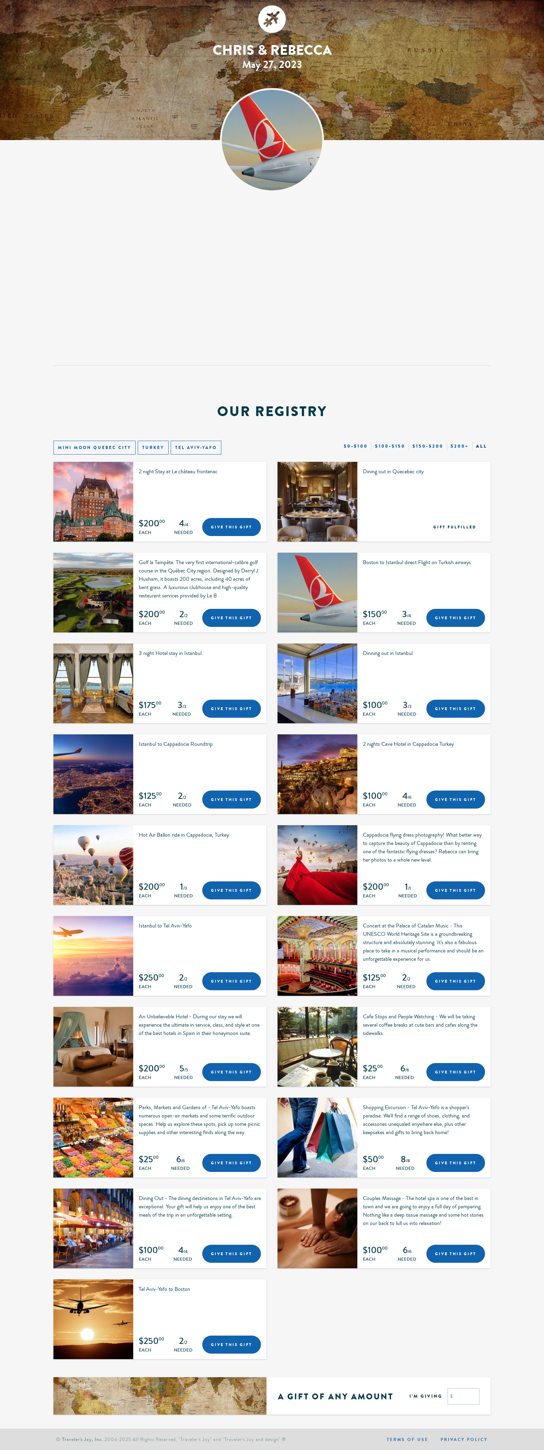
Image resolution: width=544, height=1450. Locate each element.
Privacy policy (464, 1439)
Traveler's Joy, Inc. (82, 1439)
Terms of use (407, 1439)
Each (145, 533)
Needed (183, 533)
